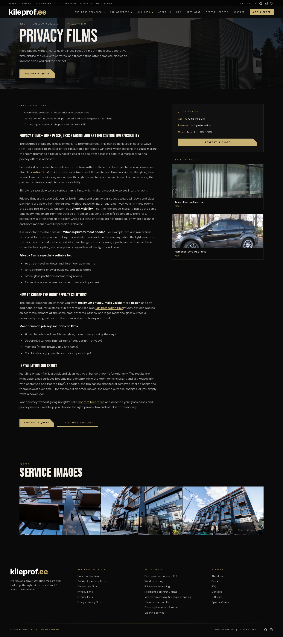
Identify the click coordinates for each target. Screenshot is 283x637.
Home (22, 23)
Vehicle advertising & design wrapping (167, 597)
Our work (143, 12)
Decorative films (37, 172)
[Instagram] (266, 3)
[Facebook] (261, 3)
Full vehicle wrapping (157, 586)
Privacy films (85, 591)
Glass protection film (157, 602)
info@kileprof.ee (66, 3)
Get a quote (262, 12)
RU (248, 3)
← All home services (77, 422)
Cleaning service (154, 612)
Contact (239, 12)
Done (215, 581)
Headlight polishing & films (160, 591)
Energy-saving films (89, 602)
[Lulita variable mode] (271, 3)
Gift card (193, 12)
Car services (119, 12)
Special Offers (217, 12)
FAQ (178, 12)
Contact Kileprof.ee (91, 402)
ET (241, 3)
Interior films (85, 597)
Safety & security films (91, 581)
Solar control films (88, 576)
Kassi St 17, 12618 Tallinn (96, 3)
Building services (88, 12)
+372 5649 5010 (43, 3)
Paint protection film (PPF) (160, 576)
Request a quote (37, 73)
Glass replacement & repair (161, 607)
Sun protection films (109, 308)
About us (164, 12)
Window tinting (153, 581)
